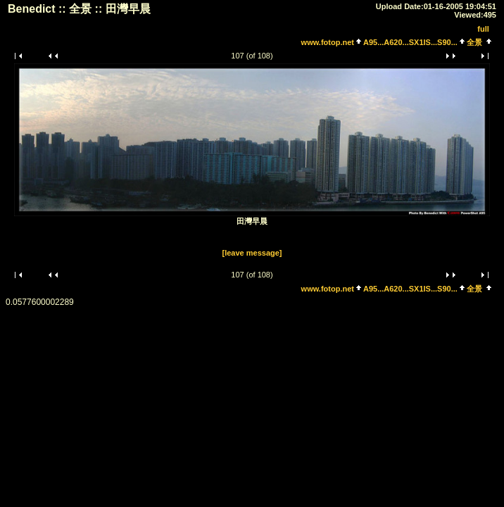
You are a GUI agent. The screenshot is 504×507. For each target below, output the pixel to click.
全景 (474, 42)
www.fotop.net (327, 42)
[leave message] (252, 253)
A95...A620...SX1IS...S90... (410, 42)
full (483, 29)
